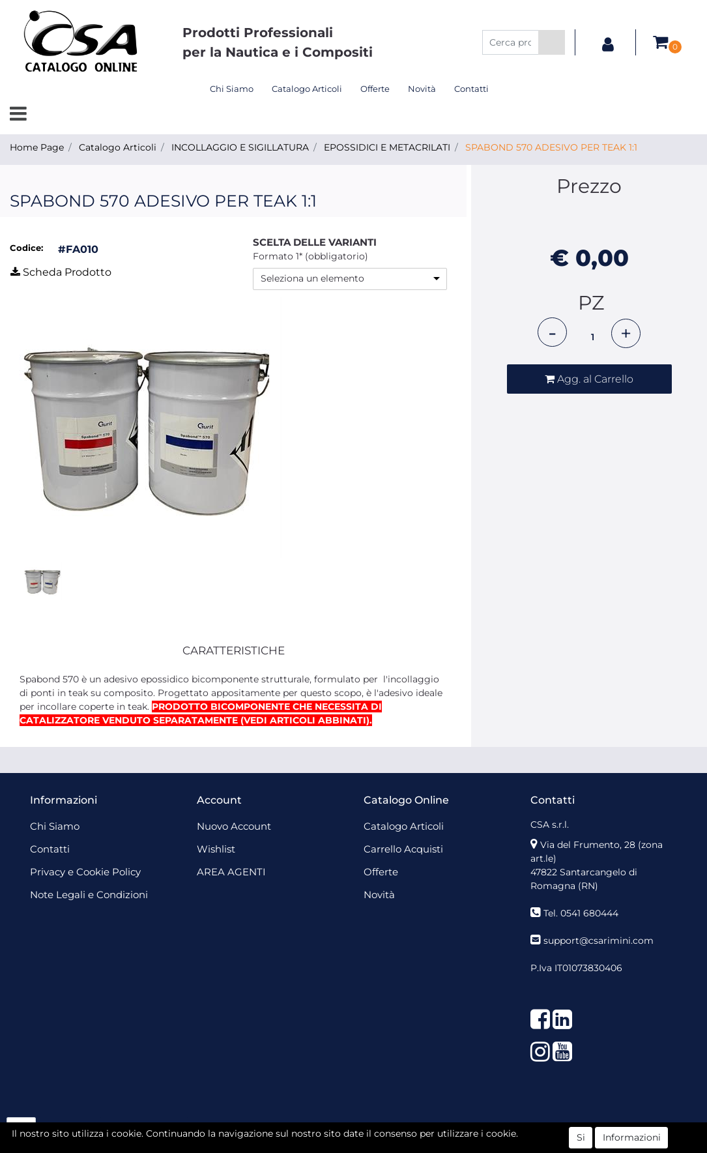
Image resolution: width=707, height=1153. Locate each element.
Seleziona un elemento (312, 278)
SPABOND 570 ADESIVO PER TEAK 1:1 (551, 147)
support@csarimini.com (598, 940)
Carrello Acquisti (403, 849)
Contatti (471, 88)
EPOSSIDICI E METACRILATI (387, 147)
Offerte (375, 88)
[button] (551, 42)
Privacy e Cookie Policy (85, 872)
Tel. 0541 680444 (580, 913)
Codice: (26, 247)
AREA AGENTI (231, 872)
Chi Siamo (231, 88)
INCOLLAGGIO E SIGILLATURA (240, 147)
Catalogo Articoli (307, 88)
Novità (422, 88)
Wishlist (216, 849)
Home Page (37, 147)
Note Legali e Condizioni (89, 894)
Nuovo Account (234, 826)
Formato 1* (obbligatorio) (310, 256)
